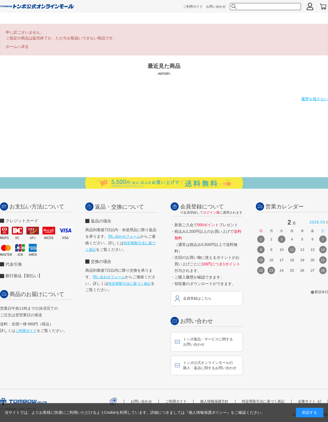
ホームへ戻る (17, 46)
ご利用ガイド (193, 6)
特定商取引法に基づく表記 (129, 284)
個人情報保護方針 (214, 401)
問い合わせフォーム (124, 236)
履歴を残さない (314, 99)
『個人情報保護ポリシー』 (208, 412)
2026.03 (317, 222)
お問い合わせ (216, 6)
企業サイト (309, 401)
